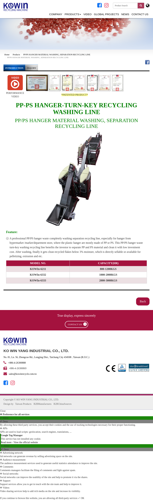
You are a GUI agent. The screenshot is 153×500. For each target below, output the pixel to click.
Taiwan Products (23, 404)
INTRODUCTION (14, 68)
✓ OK (81, 498)
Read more (6, 442)
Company (55, 14)
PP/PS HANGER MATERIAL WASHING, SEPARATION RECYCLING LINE (56, 54)
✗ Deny (4, 421)
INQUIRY (31, 68)
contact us (77, 324)
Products (73, 14)
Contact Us (140, 14)
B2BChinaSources (62, 404)
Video (87, 14)
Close (3, 411)
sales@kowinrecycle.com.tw (23, 374)
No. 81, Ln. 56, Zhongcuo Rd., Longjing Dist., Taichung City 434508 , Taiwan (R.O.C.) (46, 357)
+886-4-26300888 (16, 362)
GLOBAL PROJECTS (106, 14)
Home (6, 54)
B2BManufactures (43, 404)
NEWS (125, 14)
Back (143, 301)
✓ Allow (4, 418)
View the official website (25, 442)
